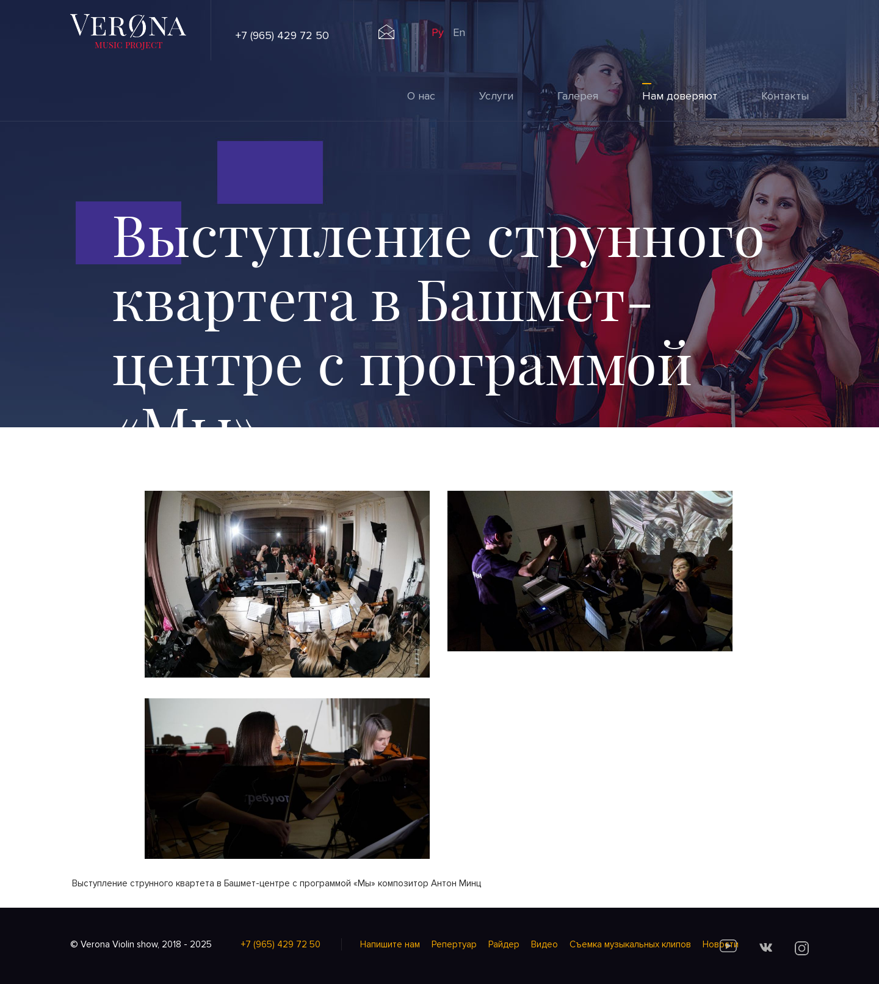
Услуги (496, 96)
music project (128, 44)
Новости (721, 944)
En (459, 32)
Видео (544, 944)
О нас (421, 96)
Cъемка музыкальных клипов (630, 944)
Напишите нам (390, 944)
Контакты (785, 96)
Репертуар (454, 944)
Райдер (503, 944)
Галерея (577, 96)
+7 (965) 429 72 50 (282, 35)
